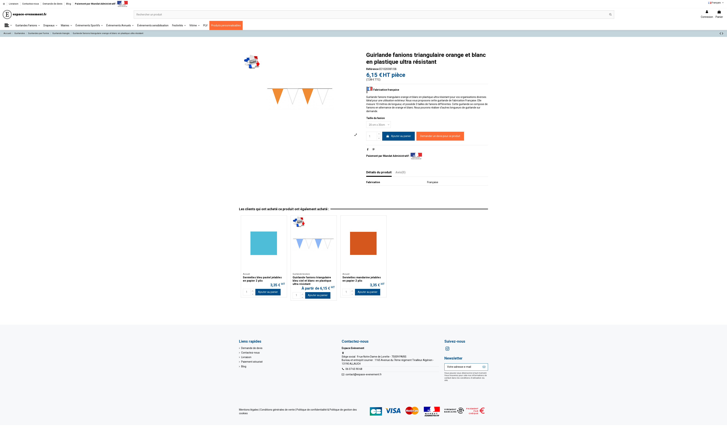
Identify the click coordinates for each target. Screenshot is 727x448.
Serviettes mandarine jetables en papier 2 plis (361, 279)
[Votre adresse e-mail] (462, 367)
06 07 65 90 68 (354, 369)
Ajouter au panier (398, 136)
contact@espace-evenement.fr (364, 374)
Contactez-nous (30, 3)
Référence (372, 69)
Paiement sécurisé (252, 361)
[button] (8, 25)
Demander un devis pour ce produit (440, 136)
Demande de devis (53, 3)
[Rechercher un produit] (610, 14)
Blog (68, 3)
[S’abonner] (484, 367)
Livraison (14, 3)
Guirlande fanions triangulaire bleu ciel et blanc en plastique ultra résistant (312, 281)
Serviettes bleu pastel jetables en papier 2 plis (262, 279)
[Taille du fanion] (378, 124)
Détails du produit (379, 172)
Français (716, 2)
